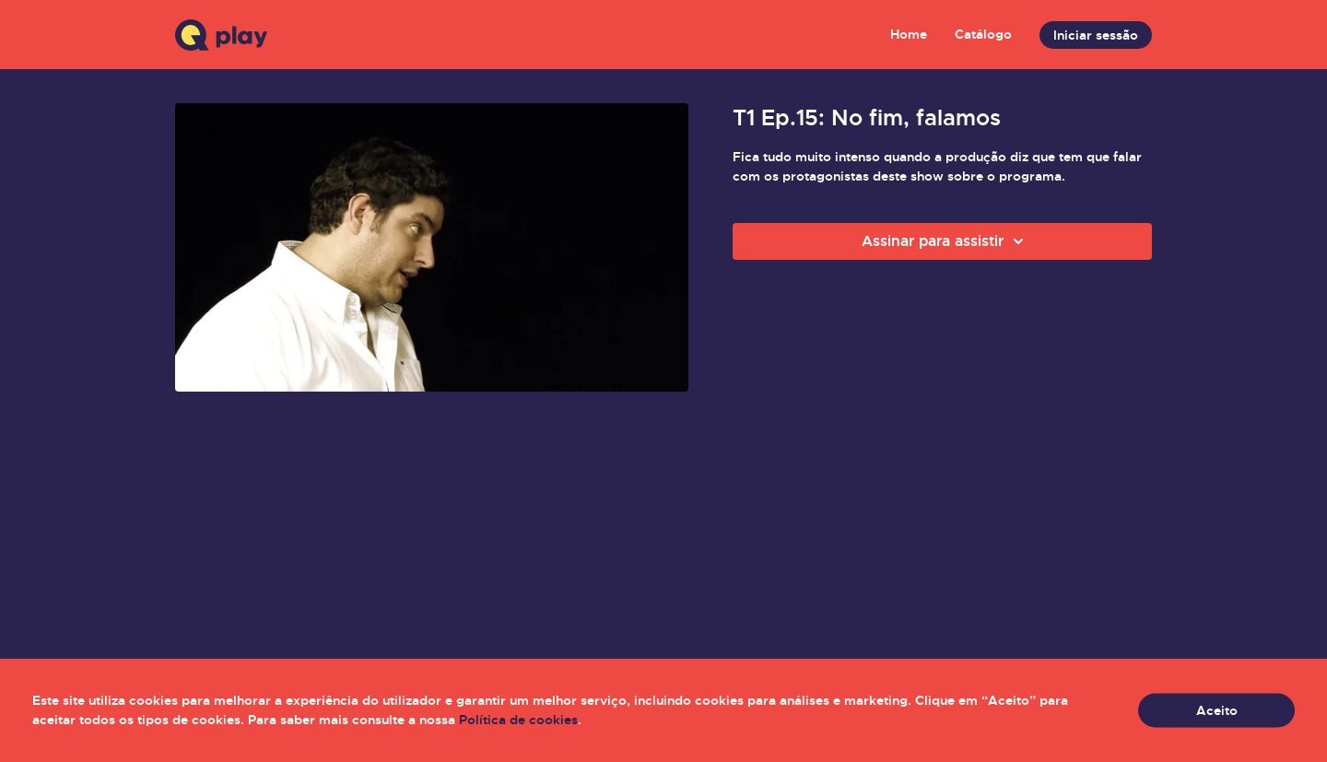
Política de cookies (518, 719)
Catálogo (983, 34)
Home (908, 34)
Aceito (1217, 710)
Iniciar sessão (1095, 35)
